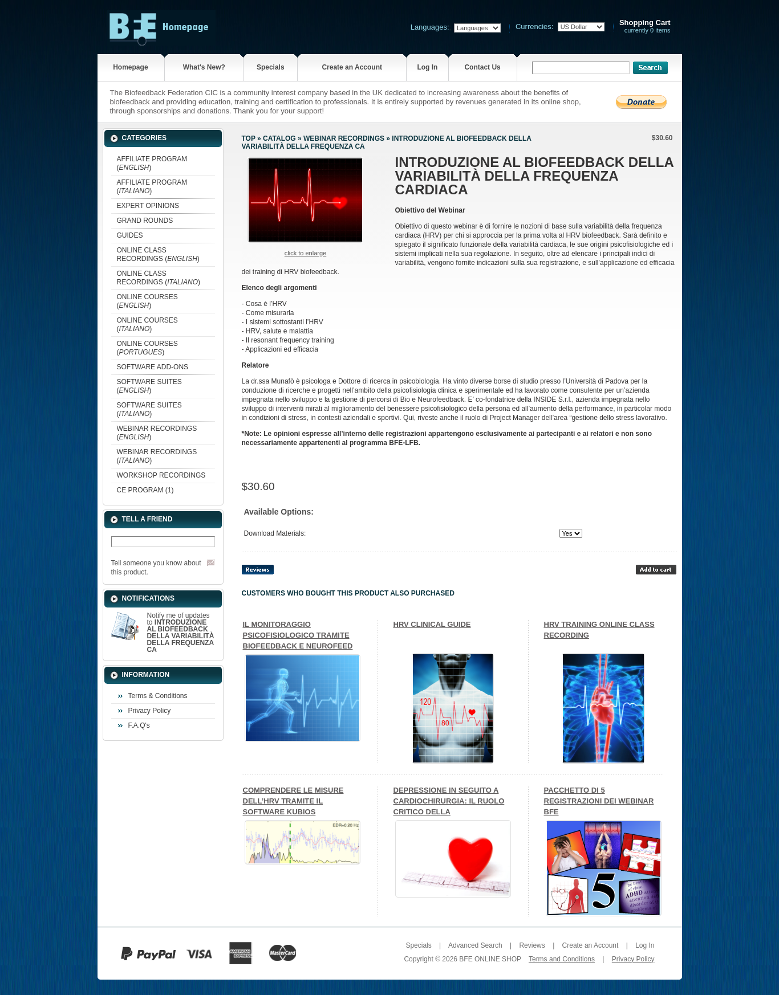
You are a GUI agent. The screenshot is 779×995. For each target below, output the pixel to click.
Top (248, 138)
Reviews (532, 945)
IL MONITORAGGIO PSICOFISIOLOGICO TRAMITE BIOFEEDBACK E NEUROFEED (298, 635)
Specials (271, 67)
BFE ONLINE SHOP (490, 959)
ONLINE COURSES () (147, 301)
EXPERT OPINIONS (148, 206)
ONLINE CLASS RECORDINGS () (158, 254)
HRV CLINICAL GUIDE (432, 624)
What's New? (204, 67)
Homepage (130, 67)
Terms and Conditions (562, 959)
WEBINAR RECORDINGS (343, 138)
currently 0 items (645, 26)
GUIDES (130, 235)
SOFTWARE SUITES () (149, 386)
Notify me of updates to (180, 632)
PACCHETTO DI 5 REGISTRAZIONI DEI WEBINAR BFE (599, 801)
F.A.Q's (139, 725)
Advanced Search (475, 945)
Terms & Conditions (158, 696)
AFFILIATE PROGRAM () (152, 163)
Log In (427, 67)
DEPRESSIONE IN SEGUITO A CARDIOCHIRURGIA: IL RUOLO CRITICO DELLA (449, 801)
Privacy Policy (149, 711)
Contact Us (482, 67)
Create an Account (352, 67)
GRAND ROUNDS (145, 221)
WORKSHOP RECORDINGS (161, 475)
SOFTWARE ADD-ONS (153, 367)
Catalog (279, 138)
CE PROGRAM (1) (145, 490)
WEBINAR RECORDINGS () (157, 433)
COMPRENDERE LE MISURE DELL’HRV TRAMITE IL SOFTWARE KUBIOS (293, 801)
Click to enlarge (305, 253)
